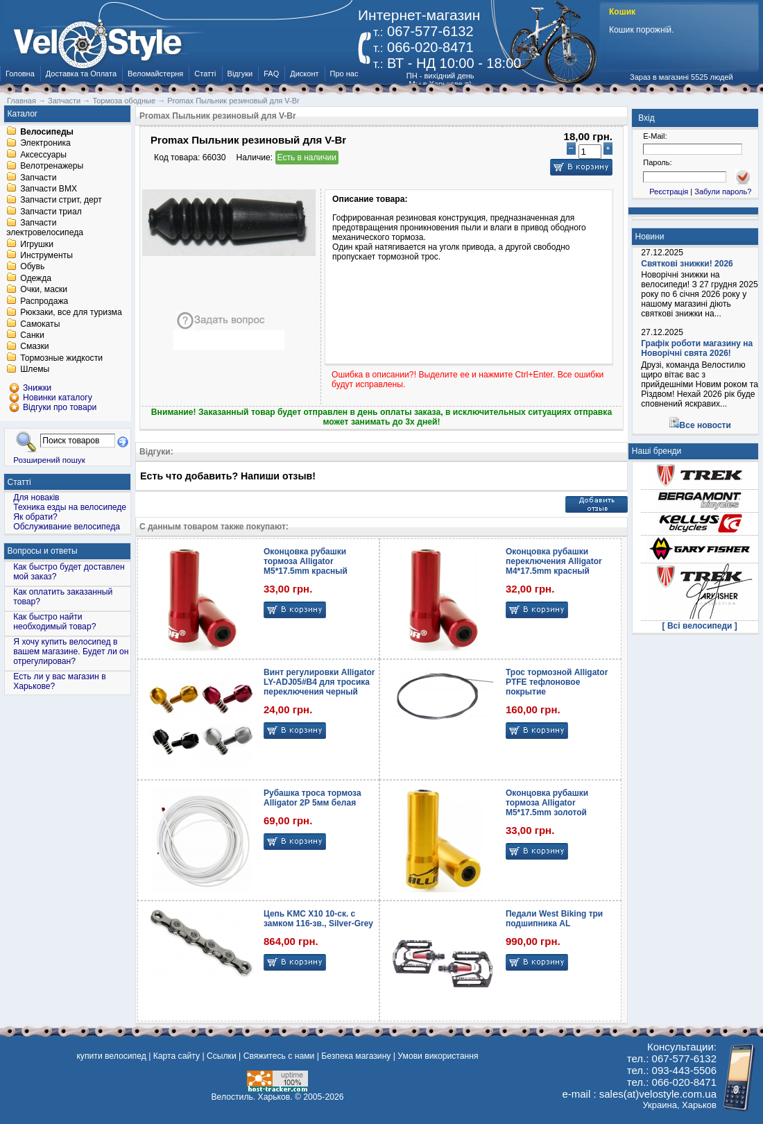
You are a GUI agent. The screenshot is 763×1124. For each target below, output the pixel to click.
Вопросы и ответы (43, 551)
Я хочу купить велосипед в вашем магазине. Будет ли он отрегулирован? (70, 651)
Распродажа (44, 301)
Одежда (35, 278)
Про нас (344, 73)
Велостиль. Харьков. (252, 1097)
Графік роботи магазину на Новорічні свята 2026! (697, 348)
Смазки (34, 347)
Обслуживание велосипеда (66, 526)
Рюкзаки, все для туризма (70, 313)
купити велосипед (111, 1056)
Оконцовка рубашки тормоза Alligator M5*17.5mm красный (306, 561)
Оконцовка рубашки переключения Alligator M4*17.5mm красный (554, 561)
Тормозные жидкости (61, 358)
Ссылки (222, 1056)
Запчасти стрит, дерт (61, 200)
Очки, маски (43, 290)
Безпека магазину (356, 1056)
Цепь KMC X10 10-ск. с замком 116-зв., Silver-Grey (318, 918)
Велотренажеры (51, 166)
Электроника (45, 143)
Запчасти (38, 177)
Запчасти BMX (48, 189)
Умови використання (437, 1056)
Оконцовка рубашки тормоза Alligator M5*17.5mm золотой (547, 802)
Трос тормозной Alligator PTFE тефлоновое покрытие (557, 682)
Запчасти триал (51, 211)
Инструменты (46, 255)
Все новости (705, 425)
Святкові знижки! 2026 (687, 264)
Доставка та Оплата (81, 73)
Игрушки (36, 244)
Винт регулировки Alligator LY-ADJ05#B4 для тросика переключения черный (319, 682)
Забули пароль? (722, 191)
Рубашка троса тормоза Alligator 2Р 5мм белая (312, 798)
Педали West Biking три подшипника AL (554, 918)
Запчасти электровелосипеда (44, 228)
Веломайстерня (155, 73)
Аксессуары (43, 155)
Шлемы (34, 370)
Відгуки (240, 73)
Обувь (32, 267)
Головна (20, 73)
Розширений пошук (49, 459)
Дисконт (304, 73)
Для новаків (36, 497)
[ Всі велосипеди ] (699, 626)
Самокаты (40, 324)
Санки (32, 335)
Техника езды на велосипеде (69, 507)
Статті (205, 73)
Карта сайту (176, 1056)
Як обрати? (35, 517)
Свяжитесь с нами (279, 1056)
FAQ (271, 73)
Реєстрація (668, 191)
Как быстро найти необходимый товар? (54, 621)
